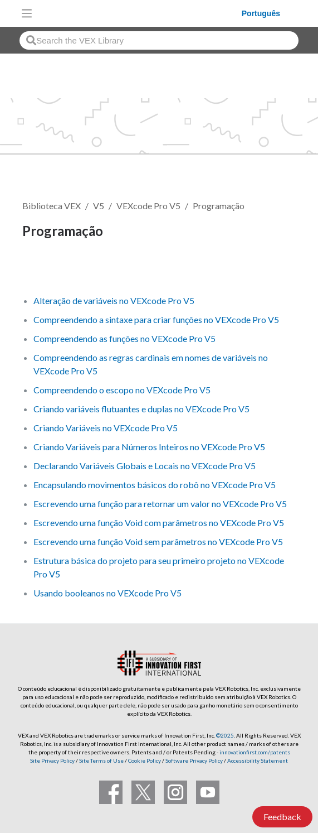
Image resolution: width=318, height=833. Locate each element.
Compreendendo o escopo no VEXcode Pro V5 (122, 389)
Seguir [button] (41, 269)
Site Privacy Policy (52, 760)
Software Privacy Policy (194, 760)
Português (261, 13)
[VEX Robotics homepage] (140, 13)
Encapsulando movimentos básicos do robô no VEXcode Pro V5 (154, 484)
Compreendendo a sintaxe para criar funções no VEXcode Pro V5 (156, 319)
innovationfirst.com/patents (254, 752)
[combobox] (159, 40)
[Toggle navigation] (26, 13)
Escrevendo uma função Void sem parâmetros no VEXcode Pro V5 (158, 541)
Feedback (282, 816)
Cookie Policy (144, 760)
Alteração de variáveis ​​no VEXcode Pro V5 (113, 300)
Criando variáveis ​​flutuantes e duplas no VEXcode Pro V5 (141, 408)
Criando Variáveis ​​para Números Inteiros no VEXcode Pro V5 (149, 446)
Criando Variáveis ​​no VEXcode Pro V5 (105, 427)
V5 (98, 205)
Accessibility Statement (257, 760)
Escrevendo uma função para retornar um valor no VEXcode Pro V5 (160, 503)
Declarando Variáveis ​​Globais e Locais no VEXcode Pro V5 (144, 465)
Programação (218, 205)
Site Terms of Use (101, 760)
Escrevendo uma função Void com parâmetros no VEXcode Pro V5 (158, 522)
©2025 (225, 735)
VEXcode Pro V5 (148, 205)
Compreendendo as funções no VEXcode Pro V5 (124, 338)
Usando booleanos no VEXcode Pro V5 (107, 593)
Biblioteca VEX (51, 205)
